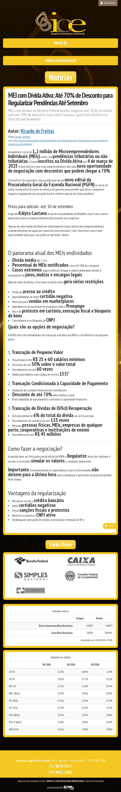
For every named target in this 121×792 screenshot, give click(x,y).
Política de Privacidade (95, 781)
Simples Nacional (31, 576)
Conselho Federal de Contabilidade (82, 576)
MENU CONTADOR (60, 60)
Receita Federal (31, 561)
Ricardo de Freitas (37, 131)
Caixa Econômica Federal (82, 562)
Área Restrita (108, 3)
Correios (31, 591)
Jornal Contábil (22, 137)
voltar (109, 526)
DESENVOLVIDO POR (55, 787)
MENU (60, 43)
